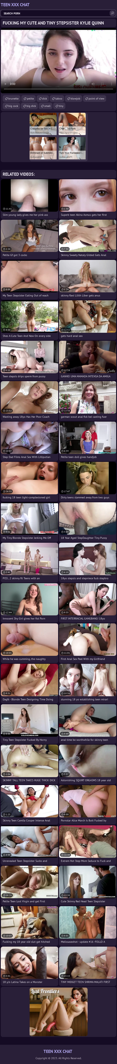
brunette (13, 98)
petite (30, 98)
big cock (13, 106)
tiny (61, 106)
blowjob (75, 98)
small (47, 106)
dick (44, 98)
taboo (58, 98)
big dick (31, 106)
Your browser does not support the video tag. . (58, 60)
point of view (96, 98)
